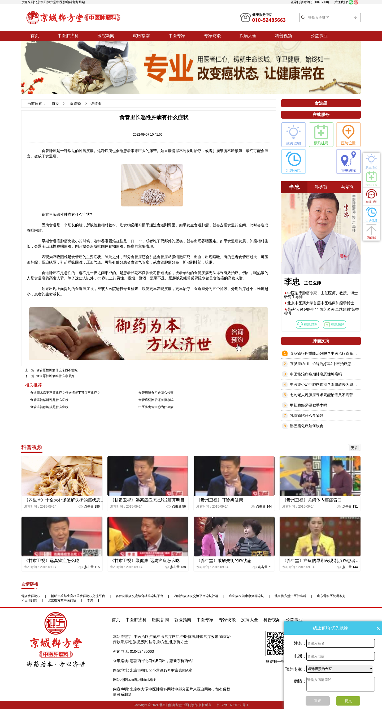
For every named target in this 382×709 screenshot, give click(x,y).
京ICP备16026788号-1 (232, 705)
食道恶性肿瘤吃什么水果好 (55, 376)
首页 (35, 35)
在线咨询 (307, 324)
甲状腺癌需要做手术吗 (308, 405)
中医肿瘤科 (68, 35)
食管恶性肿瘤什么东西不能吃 (57, 370)
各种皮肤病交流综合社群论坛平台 (139, 596)
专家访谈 (212, 35)
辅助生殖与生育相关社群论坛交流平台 (78, 596)
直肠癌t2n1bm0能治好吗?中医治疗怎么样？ (326, 364)
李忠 (90, 600)
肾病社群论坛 (30, 596)
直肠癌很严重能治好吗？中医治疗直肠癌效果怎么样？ (334, 353)
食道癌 (75, 103)
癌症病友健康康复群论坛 (246, 596)
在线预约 (334, 324)
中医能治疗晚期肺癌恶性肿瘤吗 (316, 374)
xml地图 (135, 679)
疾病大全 (248, 35)
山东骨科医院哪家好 (331, 596)
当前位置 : (36, 103)
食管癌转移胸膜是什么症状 (49, 407)
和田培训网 (29, 600)
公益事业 (319, 35)
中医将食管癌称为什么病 (155, 407)
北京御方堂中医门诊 (62, 600)
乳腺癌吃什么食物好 (306, 415)
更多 (354, 448)
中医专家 (176, 35)
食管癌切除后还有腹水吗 (155, 400)
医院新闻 (105, 35)
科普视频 (283, 35)
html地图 (149, 679)
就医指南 (141, 35)
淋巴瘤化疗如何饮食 (306, 426)
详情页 (96, 103)
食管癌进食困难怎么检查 (155, 393)
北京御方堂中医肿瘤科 (290, 596)
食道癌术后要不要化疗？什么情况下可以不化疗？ (65, 393)
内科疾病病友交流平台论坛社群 (196, 596)
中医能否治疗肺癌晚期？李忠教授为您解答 (325, 384)
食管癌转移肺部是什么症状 (49, 400)
